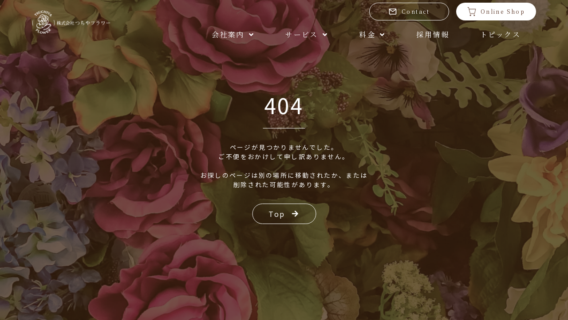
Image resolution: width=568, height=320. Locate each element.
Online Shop (496, 11)
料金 (372, 34)
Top (284, 213)
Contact (409, 11)
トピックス (500, 34)
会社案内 (233, 34)
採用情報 (432, 34)
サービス (306, 34)
